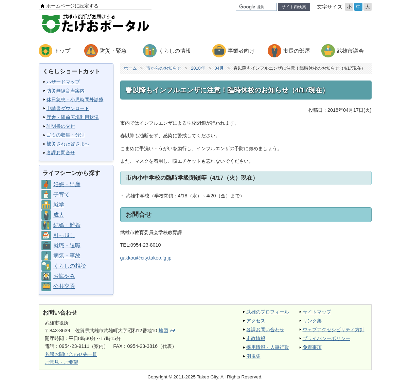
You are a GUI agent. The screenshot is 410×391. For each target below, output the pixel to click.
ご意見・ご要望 (61, 362)
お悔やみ (64, 276)
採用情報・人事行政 (267, 347)
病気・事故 (67, 256)
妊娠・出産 (67, 184)
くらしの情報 (174, 51)
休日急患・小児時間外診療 (75, 99)
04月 (219, 68)
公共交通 (64, 286)
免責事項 (312, 347)
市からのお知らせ (163, 68)
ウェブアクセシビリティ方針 (333, 329)
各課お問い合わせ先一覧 (71, 354)
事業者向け (241, 51)
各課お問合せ (61, 152)
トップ (62, 51)
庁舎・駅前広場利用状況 (73, 117)
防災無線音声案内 (66, 90)
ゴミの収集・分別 (66, 135)
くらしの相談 (69, 266)
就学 (58, 205)
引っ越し (64, 235)
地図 (167, 330)
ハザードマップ (63, 82)
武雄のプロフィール (267, 312)
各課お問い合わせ (265, 329)
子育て (61, 194)
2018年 (198, 68)
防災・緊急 (113, 51)
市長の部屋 (296, 51)
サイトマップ (317, 312)
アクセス (255, 320)
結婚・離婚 (67, 225)
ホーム (130, 68)
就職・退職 (67, 245)
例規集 (253, 356)
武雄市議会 (350, 51)
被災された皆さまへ (68, 143)
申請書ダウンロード (68, 108)
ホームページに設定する (72, 5)
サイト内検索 (294, 6)
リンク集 (312, 320)
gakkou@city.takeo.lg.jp (146, 258)
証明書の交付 (61, 126)
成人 (58, 215)
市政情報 (255, 338)
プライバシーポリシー (326, 338)
